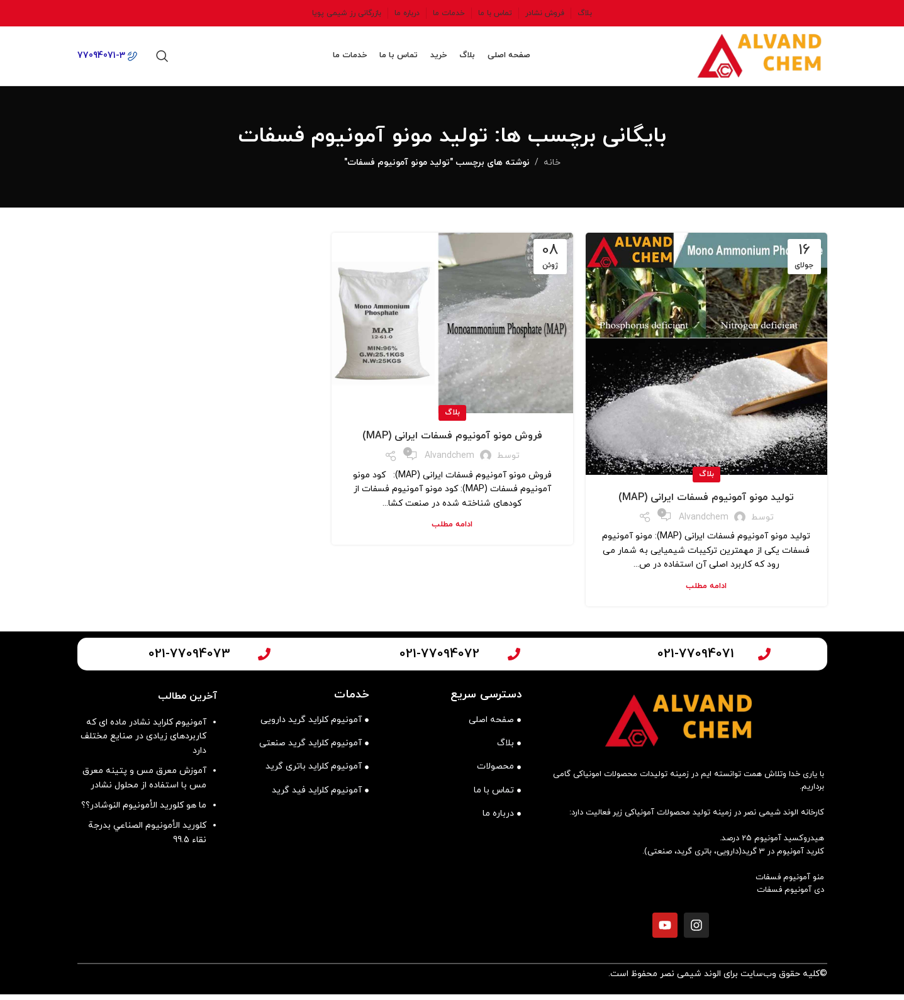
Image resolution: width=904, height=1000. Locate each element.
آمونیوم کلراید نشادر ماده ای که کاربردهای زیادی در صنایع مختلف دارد (143, 743)
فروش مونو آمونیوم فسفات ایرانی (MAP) (452, 442)
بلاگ (706, 480)
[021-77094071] (764, 659)
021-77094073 (189, 660)
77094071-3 (107, 59)
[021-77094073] (264, 659)
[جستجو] (162, 59)
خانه (552, 169)
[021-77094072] (514, 659)
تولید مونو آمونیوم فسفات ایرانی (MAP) (706, 504)
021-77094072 (439, 660)
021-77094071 (695, 660)
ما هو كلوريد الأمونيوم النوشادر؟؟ (143, 812)
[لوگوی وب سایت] (753, 58)
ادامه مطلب (706, 591)
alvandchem (703, 523)
